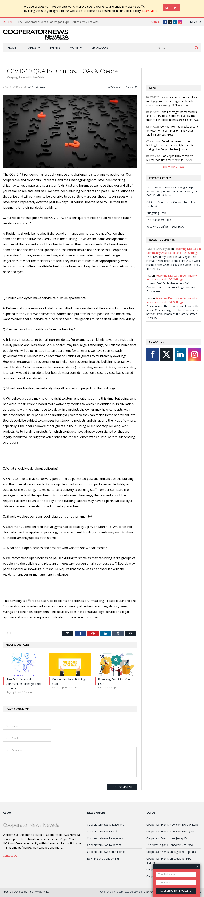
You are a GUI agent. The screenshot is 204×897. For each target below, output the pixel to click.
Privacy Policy (42, 891)
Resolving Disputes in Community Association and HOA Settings (173, 251)
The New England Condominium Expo (169, 845)
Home (12, 47)
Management (115, 86)
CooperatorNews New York (104, 845)
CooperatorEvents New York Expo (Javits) (171, 831)
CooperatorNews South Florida (106, 852)
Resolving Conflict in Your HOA (165, 226)
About (8, 812)
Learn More (149, 11)
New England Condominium (104, 858)
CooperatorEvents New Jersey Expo (168, 838)
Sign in (155, 22)
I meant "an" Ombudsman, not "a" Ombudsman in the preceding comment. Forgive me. (171, 287)
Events (54, 47)
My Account (100, 47)
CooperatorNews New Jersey (105, 838)
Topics (31, 47)
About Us (8, 891)
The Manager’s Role (158, 219)
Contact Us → (12, 855)
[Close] (171, 7)
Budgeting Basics (157, 213)
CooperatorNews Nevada (103, 831)
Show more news (173, 166)
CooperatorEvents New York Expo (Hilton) (172, 824)
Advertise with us (23, 891)
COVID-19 (131, 86)
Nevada (195, 22)
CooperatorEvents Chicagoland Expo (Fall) (172, 852)
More (74, 47)
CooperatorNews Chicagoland (105, 824)
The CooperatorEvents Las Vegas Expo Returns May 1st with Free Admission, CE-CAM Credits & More (85, 22)
